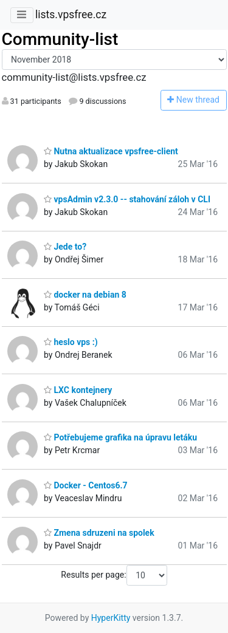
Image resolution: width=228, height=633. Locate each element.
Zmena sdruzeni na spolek (99, 533)
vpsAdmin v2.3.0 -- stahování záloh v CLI (127, 199)
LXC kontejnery (78, 390)
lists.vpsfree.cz (70, 15)
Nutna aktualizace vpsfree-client (111, 151)
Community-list (60, 39)
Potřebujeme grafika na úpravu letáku (120, 437)
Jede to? (65, 246)
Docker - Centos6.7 (86, 485)
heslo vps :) (71, 342)
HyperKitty (111, 618)
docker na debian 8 (85, 294)
